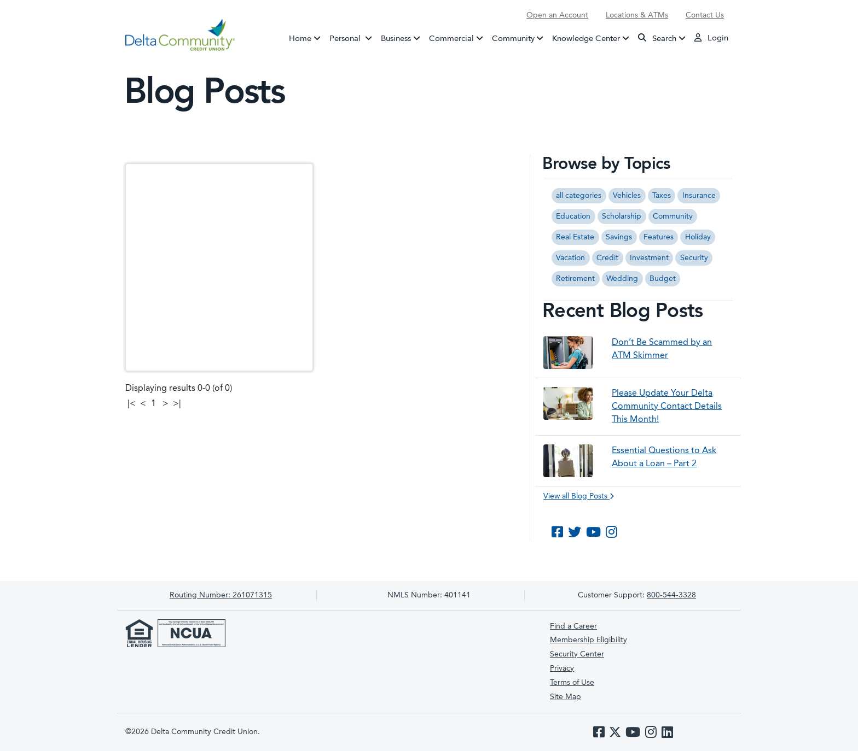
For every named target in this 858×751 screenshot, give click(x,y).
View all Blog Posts (578, 496)
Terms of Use (572, 683)
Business (396, 38)
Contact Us (705, 15)
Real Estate (575, 237)
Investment (649, 258)
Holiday (698, 237)
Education (573, 216)
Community (513, 38)
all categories (578, 196)
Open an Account (557, 15)
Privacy (562, 668)
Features (659, 237)
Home (300, 38)
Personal (352, 37)
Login (711, 38)
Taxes (661, 196)
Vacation (570, 258)
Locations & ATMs (637, 15)
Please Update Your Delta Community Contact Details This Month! (667, 406)
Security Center (577, 654)
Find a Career (573, 626)
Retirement (575, 279)
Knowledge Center (586, 38)
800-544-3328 (671, 595)
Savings (619, 237)
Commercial (451, 38)
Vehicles (627, 196)
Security (694, 258)
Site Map (565, 697)
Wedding (622, 279)
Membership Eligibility (588, 640)
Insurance (699, 196)
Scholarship (621, 216)
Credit (607, 258)
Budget (663, 279)
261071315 (221, 595)
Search (657, 38)
